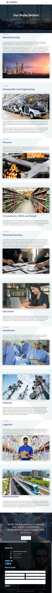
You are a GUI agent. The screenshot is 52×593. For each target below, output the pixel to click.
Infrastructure (33, 22)
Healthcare (17, 22)
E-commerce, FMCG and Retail (30, 19)
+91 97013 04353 (16, 555)
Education (48, 19)
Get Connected (26, 538)
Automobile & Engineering (13, 19)
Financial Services (41, 19)
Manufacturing (4, 19)
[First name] (25, 572)
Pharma (21, 19)
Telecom (22, 22)
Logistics (27, 22)
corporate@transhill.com (17, 557)
